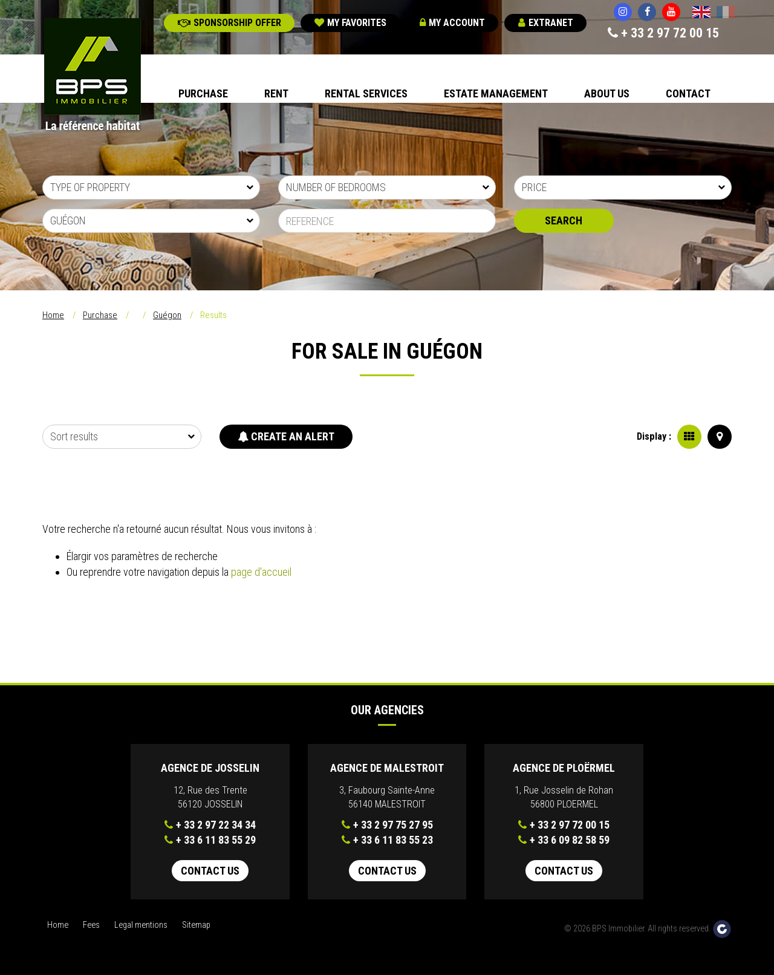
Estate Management (496, 93)
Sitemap (196, 925)
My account (452, 22)
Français (726, 13)
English (701, 13)
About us (606, 93)
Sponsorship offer (229, 22)
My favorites (350, 22)
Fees (91, 925)
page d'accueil (261, 572)
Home (53, 315)
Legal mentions (140, 925)
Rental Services (366, 93)
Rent (276, 93)
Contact (688, 93)
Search (563, 220)
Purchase (203, 93)
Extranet (545, 22)
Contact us (210, 870)
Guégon (167, 315)
